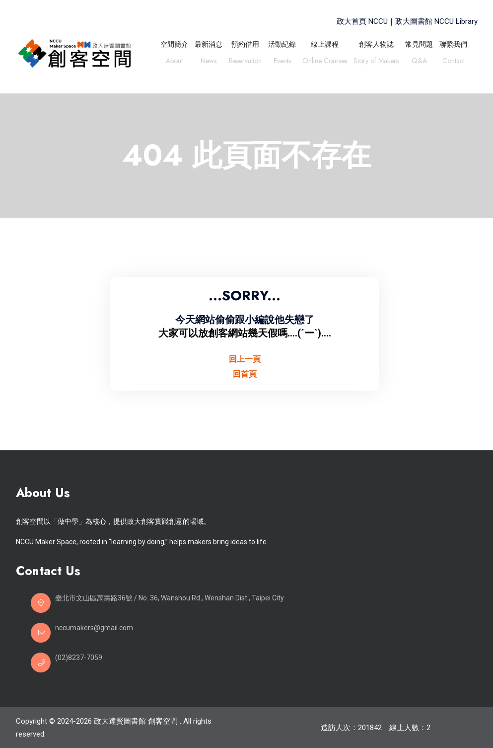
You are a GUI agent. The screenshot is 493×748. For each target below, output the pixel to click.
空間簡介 (174, 44)
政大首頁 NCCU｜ (366, 21)
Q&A (419, 62)
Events (282, 62)
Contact (453, 62)
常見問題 (419, 44)
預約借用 (245, 44)
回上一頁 (245, 359)
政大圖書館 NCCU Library (436, 21)
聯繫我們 (453, 44)
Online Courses (324, 62)
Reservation (245, 62)
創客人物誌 (376, 44)
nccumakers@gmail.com (94, 628)
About (174, 62)
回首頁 (245, 374)
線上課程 (325, 44)
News (208, 62)
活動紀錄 (282, 44)
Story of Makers (376, 62)
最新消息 (208, 44)
